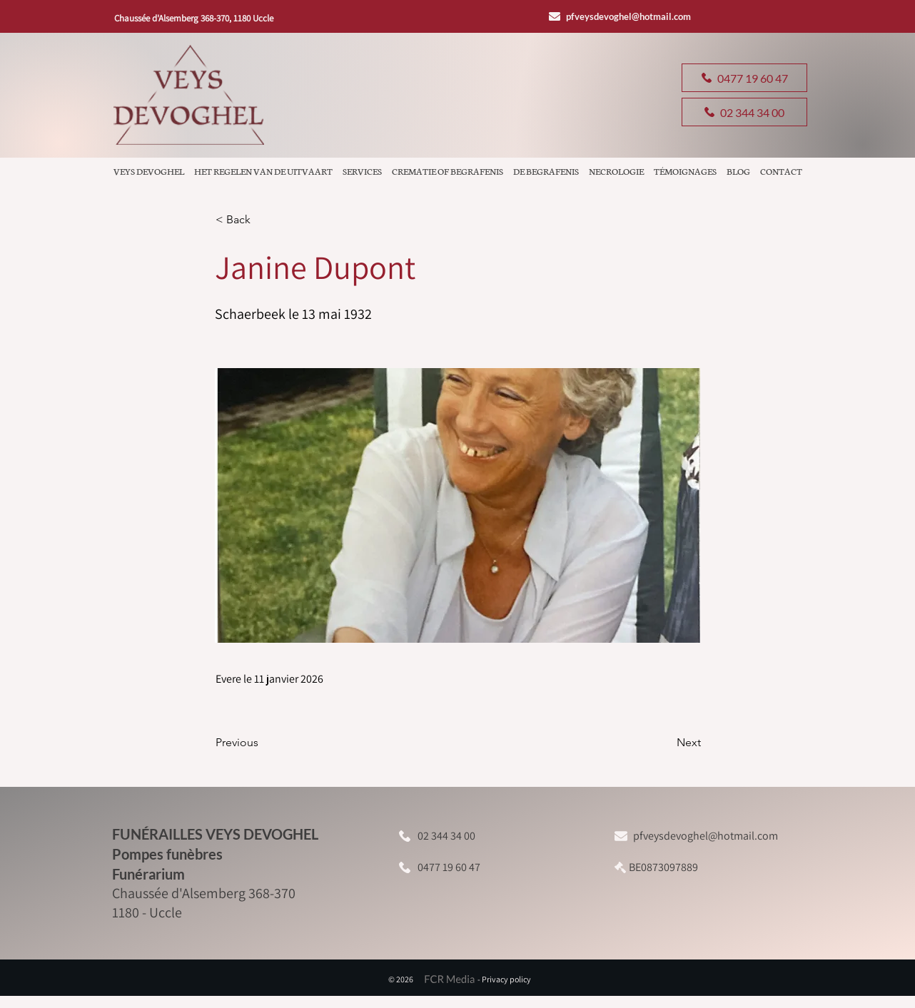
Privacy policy (506, 979)
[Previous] (263, 742)
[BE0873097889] (670, 867)
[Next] (665, 742)
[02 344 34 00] (744, 112)
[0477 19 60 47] (744, 77)
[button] (263, 219)
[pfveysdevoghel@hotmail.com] (624, 16)
